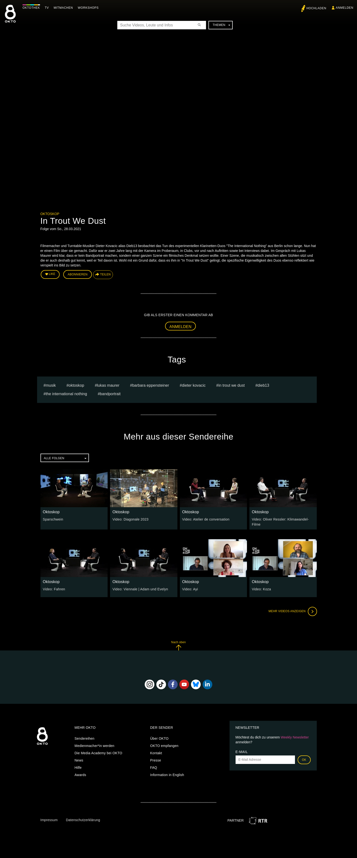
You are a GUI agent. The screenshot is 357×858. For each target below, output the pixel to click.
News (79, 760)
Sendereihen (85, 738)
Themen (221, 25)
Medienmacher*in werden (94, 745)
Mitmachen (63, 7)
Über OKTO (159, 738)
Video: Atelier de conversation (205, 519)
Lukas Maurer (108, 385)
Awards (80, 774)
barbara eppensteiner (150, 385)
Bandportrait (110, 394)
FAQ (153, 767)
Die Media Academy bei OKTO (98, 752)
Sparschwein (53, 519)
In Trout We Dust (231, 385)
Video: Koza (261, 589)
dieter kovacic (194, 385)
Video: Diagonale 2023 (130, 519)
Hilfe (78, 767)
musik (51, 385)
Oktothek (31, 7)
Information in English (167, 774)
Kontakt (156, 752)
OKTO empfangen (164, 745)
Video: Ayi (190, 589)
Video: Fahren (54, 589)
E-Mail (242, 751)
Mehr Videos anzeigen (292, 611)
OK (304, 759)
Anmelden (180, 326)
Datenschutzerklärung (83, 820)
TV (47, 7)
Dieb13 (263, 385)
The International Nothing (66, 394)
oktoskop (76, 385)
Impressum (49, 820)
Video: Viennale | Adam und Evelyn (139, 589)
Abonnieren (77, 274)
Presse (155, 760)
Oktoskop (49, 214)
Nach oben (178, 645)
